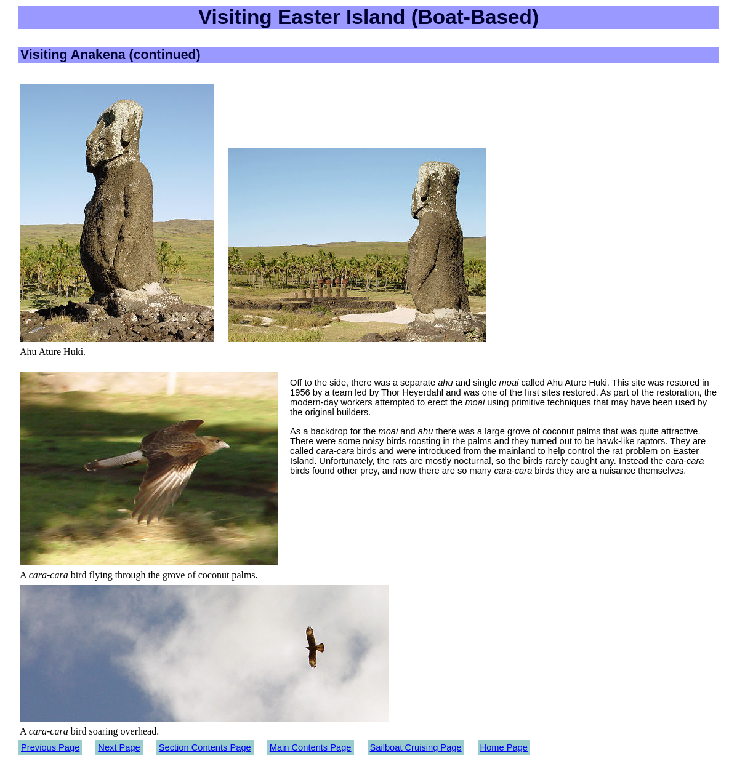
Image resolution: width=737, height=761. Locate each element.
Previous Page (50, 747)
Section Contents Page (205, 747)
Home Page (504, 747)
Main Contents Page (311, 747)
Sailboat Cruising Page (416, 747)
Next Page (119, 747)
